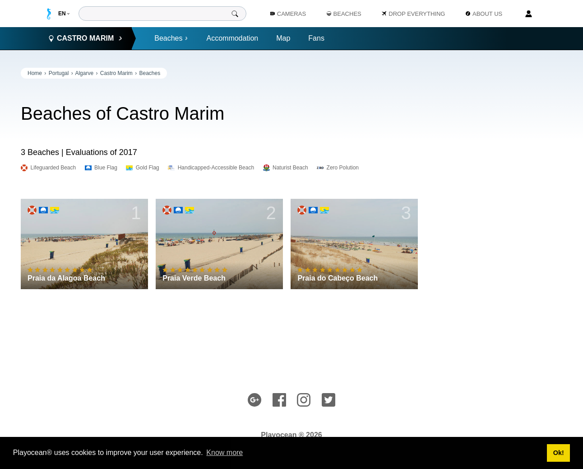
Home (35, 73)
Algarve (84, 73)
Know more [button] (224, 452)
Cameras (288, 13)
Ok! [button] (558, 452)
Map (283, 38)
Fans (316, 38)
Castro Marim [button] (85, 38)
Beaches (171, 38)
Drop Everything (413, 13)
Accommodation (232, 38)
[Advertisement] (494, 203)
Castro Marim (116, 73)
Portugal (59, 73)
